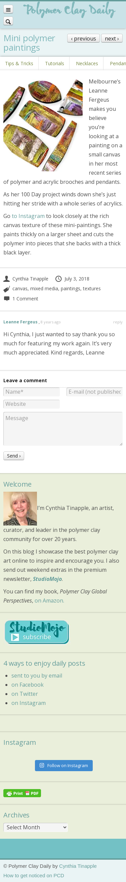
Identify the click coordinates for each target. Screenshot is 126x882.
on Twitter (24, 693)
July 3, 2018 (72, 278)
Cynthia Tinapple (25, 278)
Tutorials (54, 63)
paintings (70, 288)
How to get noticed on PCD (33, 875)
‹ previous (83, 38)
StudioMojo (47, 579)
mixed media (44, 288)
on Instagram (28, 703)
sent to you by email (36, 675)
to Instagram (28, 216)
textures (92, 288)
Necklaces (87, 63)
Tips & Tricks (19, 63)
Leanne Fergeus (20, 322)
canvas (20, 288)
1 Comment (20, 298)
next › (112, 38)
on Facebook (27, 684)
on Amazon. (49, 600)
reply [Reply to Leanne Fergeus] (118, 321)
